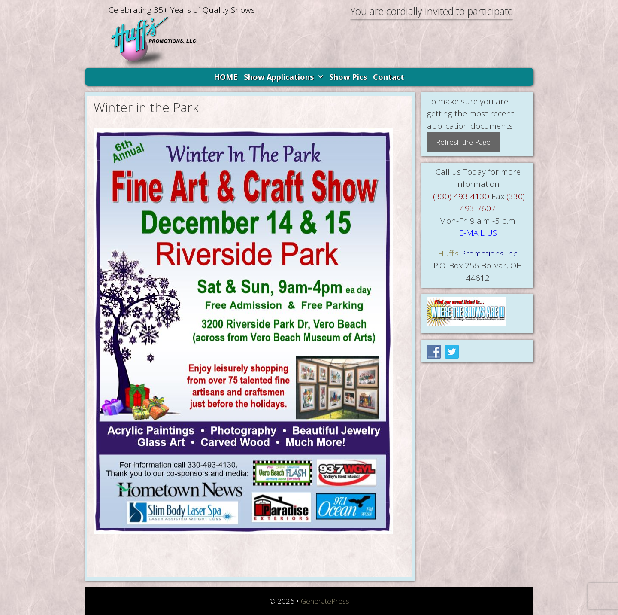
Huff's (448, 253)
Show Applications (285, 77)
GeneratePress (325, 601)
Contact (388, 77)
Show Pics (348, 77)
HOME (226, 77)
